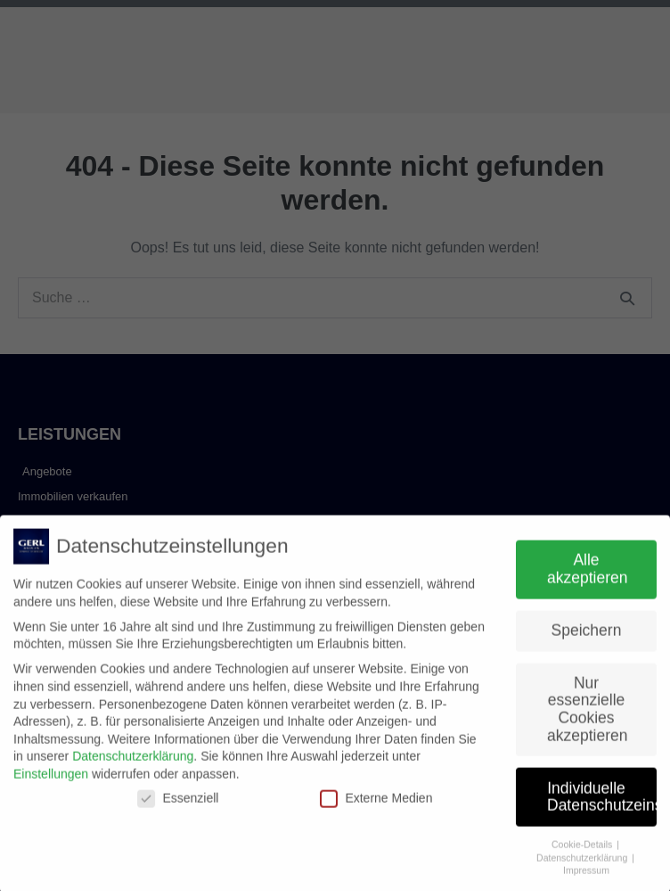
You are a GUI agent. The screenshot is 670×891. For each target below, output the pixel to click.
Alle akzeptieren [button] (587, 577)
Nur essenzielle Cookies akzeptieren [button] (587, 716)
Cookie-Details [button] (583, 851)
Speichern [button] (587, 638)
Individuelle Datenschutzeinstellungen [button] (602, 804)
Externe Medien (376, 805)
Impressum (586, 878)
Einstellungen (50, 781)
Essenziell (177, 805)
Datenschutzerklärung (132, 764)
